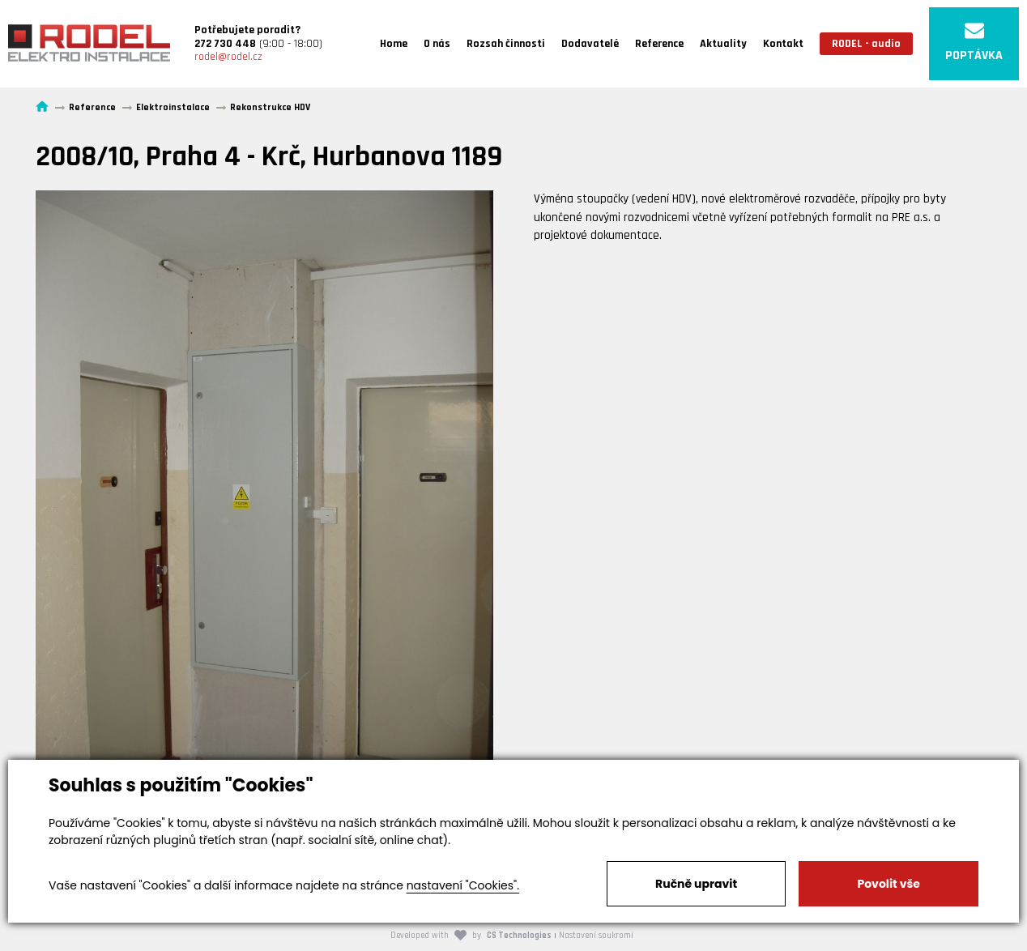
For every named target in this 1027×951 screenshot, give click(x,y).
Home (393, 43)
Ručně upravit (696, 884)
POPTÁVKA (974, 42)
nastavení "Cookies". (463, 885)
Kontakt (783, 43)
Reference (659, 43)
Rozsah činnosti (506, 43)
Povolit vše (888, 884)
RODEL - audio (866, 43)
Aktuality (723, 43)
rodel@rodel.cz (228, 56)
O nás (437, 43)
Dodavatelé (590, 43)
